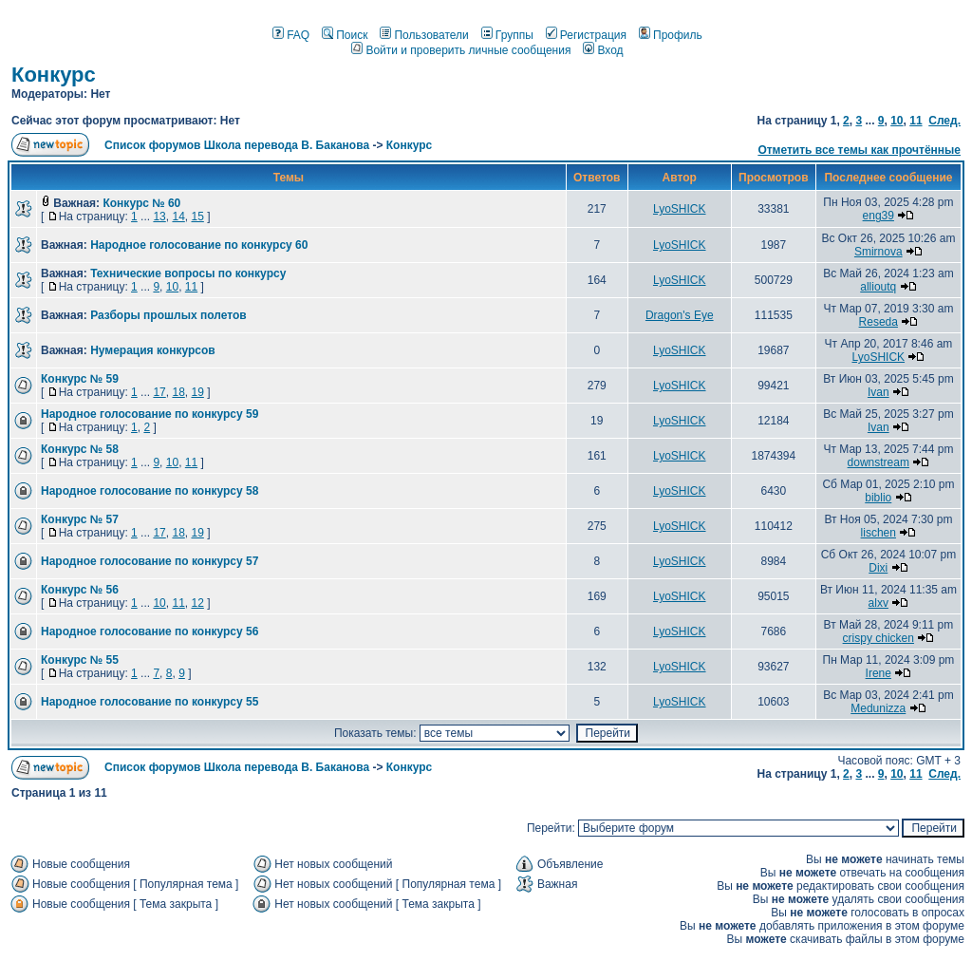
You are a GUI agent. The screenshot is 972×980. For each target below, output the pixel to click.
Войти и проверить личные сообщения (460, 50)
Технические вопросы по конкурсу (188, 273)
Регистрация (586, 35)
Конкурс (53, 74)
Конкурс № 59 (80, 379)
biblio (878, 497)
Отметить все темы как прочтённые (859, 150)
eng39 (878, 215)
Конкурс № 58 (80, 449)
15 (197, 216)
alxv (878, 603)
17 (159, 392)
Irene (878, 673)
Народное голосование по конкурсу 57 (149, 561)
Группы (507, 35)
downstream (878, 462)
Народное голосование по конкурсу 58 (149, 491)
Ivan (878, 392)
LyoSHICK (679, 209)
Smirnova (878, 251)
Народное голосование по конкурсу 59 (149, 414)
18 (178, 392)
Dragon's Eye (679, 315)
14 (178, 216)
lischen (878, 532)
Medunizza (878, 708)
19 (197, 392)
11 (915, 120)
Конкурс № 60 (141, 203)
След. (944, 120)
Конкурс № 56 (80, 589)
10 (896, 120)
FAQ (290, 35)
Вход (603, 50)
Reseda (878, 322)
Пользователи (424, 35)
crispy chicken (878, 638)
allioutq (878, 286)
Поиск (344, 35)
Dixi (878, 568)
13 (159, 216)
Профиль (670, 35)
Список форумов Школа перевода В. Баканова (236, 145)
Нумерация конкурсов (152, 350)
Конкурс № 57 (80, 519)
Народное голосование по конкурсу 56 (149, 631)
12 (197, 603)
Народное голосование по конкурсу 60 (199, 245)
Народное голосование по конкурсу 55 (149, 701)
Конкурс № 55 (80, 660)
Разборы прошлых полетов (168, 315)
